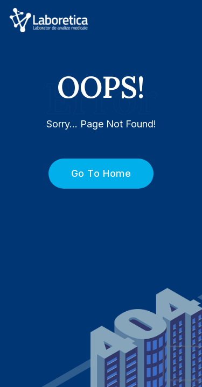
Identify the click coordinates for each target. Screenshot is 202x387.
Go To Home (95, 173)
